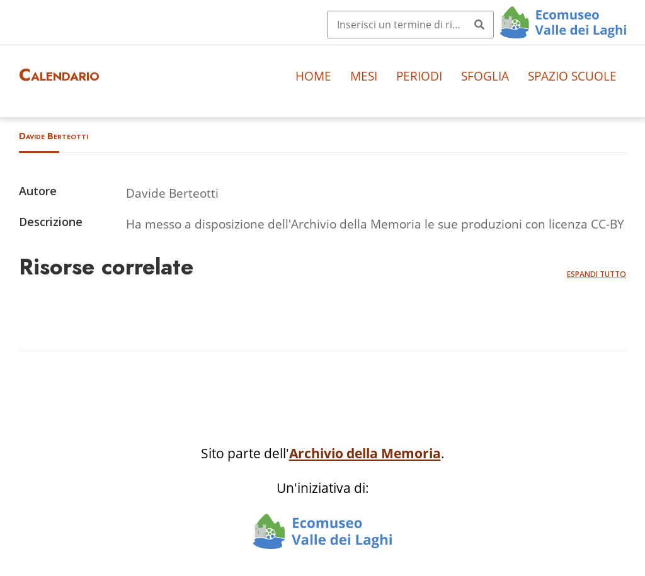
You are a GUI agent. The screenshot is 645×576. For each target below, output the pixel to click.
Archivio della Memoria (365, 453)
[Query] (410, 24)
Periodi (419, 75)
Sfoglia (485, 75)
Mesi (363, 75)
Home (313, 75)
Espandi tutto (596, 274)
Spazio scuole (572, 75)
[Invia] (479, 24)
